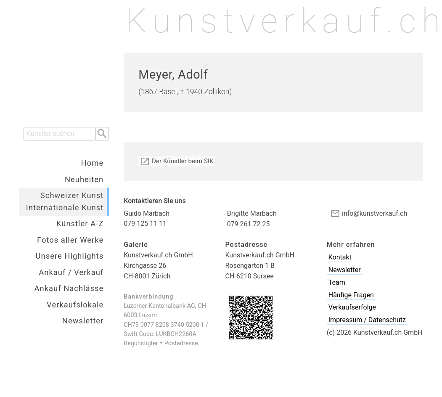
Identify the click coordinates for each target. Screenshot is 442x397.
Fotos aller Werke (70, 240)
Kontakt (340, 257)
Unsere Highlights (70, 255)
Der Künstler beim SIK (176, 161)
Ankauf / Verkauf (71, 272)
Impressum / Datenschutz (367, 320)
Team (336, 282)
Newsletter (82, 320)
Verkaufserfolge (352, 307)
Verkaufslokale (75, 304)
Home (92, 163)
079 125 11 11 (145, 224)
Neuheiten (84, 179)
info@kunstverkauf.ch (368, 213)
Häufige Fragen (351, 295)
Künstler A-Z (79, 223)
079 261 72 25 (248, 224)
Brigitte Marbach (252, 213)
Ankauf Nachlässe (69, 288)
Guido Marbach (146, 213)
